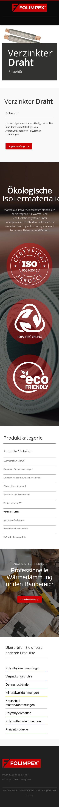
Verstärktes (16, 494)
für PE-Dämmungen (17, 469)
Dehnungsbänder (18, 684)
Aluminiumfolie (15, 528)
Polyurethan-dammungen (23, 721)
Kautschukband (12, 503)
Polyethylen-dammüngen (23, 668)
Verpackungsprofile (19, 676)
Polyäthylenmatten (18, 713)
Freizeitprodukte (17, 729)
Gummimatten (14, 460)
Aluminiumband (14, 486)
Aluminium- (14, 520)
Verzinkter (11, 511)
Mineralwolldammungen (22, 692)
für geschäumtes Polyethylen (22, 477)
